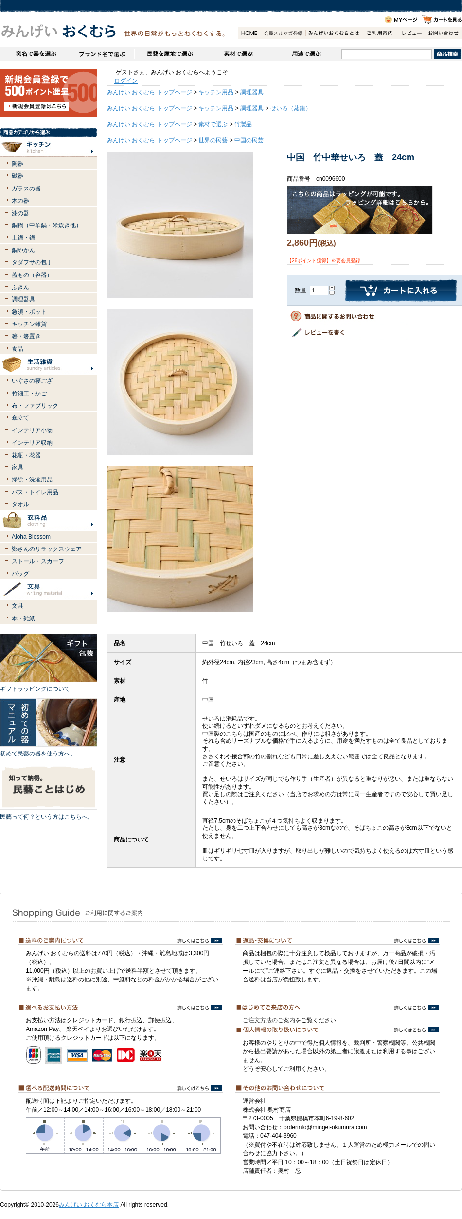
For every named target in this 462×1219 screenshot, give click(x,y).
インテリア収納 (32, 442)
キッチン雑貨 (29, 324)
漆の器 (20, 213)
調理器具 (23, 299)
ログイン (126, 80)
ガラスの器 (26, 188)
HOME (249, 33)
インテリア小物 (32, 430)
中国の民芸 (249, 140)
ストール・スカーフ (38, 561)
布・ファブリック (35, 405)
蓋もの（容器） (32, 275)
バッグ (20, 573)
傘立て (20, 417)
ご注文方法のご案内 (269, 1020)
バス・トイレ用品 (35, 492)
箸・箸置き (26, 336)
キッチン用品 (215, 92)
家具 (17, 467)
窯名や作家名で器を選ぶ (33, 54)
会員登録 (282, 33)
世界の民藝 (213, 140)
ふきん (20, 287)
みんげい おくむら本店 (89, 1205)
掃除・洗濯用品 (32, 479)
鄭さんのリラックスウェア (47, 549)
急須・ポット (29, 312)
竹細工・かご (29, 393)
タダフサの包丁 (32, 262)
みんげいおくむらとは (333, 33)
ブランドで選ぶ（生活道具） (100, 54)
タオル (20, 504)
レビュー (412, 33)
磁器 (17, 175)
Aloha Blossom (31, 536)
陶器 (17, 163)
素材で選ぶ (235, 54)
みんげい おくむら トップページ (149, 92)
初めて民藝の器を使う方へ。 (38, 753)
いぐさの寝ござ (32, 381)
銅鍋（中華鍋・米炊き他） (47, 225)
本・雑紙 (23, 618)
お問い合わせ (444, 33)
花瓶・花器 (26, 455)
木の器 (20, 200)
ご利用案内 (380, 33)
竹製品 (243, 124)
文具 (17, 605)
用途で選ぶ (305, 54)
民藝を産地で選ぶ (168, 54)
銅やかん (23, 250)
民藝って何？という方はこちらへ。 (46, 816)
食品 (17, 348)
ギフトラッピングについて (35, 689)
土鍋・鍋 (23, 237)
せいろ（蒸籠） (290, 108)
